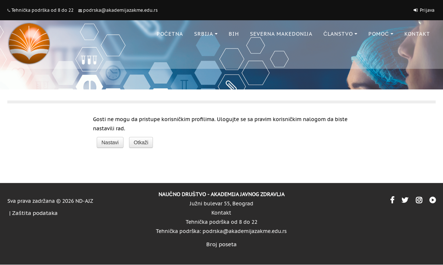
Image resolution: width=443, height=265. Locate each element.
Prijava (427, 10)
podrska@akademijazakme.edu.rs (120, 10)
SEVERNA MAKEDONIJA (281, 34)
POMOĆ (380, 34)
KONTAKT (417, 34)
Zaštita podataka (35, 212)
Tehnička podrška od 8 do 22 (42, 10)
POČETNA (170, 34)
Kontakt (221, 212)
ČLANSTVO (340, 34)
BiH (234, 34)
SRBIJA (206, 34)
